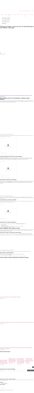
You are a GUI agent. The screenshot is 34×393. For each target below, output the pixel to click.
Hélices (25, 14)
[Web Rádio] (1, 23)
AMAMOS (1, 230)
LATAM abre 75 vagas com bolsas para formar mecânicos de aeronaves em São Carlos (17, 322)
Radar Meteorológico (6, 18)
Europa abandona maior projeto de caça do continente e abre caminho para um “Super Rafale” (21, 360)
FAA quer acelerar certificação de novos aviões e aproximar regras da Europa (12, 360)
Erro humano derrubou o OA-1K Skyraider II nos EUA (10, 297)
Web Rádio (4, 23)
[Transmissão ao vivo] (1, 20)
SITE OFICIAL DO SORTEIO (19, 201)
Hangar (22, 14)
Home (20, 10)
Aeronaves (5, 14)
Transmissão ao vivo (6, 19)
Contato (32, 10)
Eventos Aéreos (23, 10)
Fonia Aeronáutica (5, 21)
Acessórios (2, 14)
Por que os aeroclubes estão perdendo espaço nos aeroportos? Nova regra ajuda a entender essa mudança (16, 348)
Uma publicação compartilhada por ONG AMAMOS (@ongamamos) (8, 154)
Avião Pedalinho (10, 14)
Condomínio (18, 14)
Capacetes (14, 14)
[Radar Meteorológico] (1, 18)
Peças (27, 14)
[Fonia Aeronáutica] (1, 21)
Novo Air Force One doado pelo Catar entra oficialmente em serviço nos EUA (4, 362)
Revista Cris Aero (28, 10)
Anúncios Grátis (31, 14)
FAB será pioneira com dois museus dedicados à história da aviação (29, 360)
